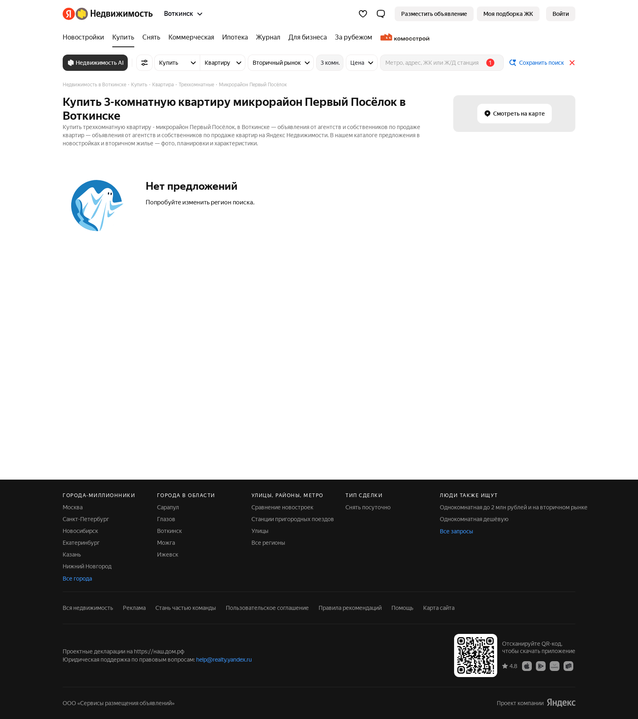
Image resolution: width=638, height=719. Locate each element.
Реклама (134, 608)
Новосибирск (80, 531)
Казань (72, 554)
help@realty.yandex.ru (224, 659)
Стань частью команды (185, 608)
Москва (73, 507)
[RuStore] (568, 665)
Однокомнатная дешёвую (474, 519)
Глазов (166, 519)
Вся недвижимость (88, 608)
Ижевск (167, 554)
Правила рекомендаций (350, 608)
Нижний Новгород (87, 566)
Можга (166, 542)
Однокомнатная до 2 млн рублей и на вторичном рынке (514, 507)
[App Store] (527, 665)
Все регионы (268, 542)
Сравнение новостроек (282, 507)
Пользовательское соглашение (267, 608)
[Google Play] (541, 665)
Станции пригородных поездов (292, 519)
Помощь (402, 608)
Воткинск (169, 531)
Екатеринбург (81, 542)
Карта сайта (438, 608)
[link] (560, 14)
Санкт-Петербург (86, 519)
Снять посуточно (368, 507)
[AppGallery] (554, 665)
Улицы (260, 531)
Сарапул (168, 507)
